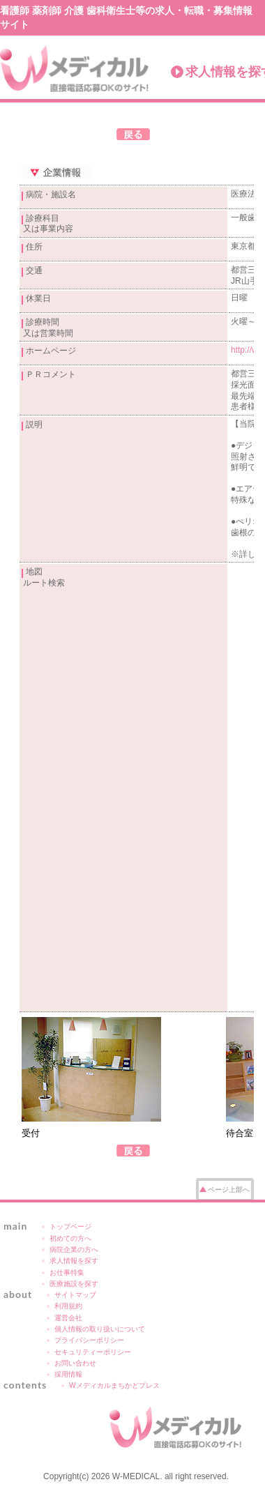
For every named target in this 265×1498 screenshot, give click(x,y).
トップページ (70, 1226)
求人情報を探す (74, 1260)
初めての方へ (70, 1238)
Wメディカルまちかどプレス (114, 1385)
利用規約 (68, 1306)
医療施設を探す (74, 1283)
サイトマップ (75, 1295)
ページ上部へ (229, 1189)
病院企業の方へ (74, 1249)
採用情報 (68, 1374)
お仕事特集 (67, 1272)
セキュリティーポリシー (92, 1352)
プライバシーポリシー (89, 1340)
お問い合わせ (75, 1363)
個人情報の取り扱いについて (99, 1329)
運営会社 (68, 1318)
